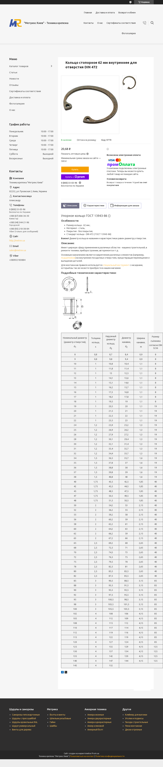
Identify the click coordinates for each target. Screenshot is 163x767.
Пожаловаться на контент (82, 756)
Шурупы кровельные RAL (25, 722)
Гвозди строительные (136, 722)
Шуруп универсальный (23, 726)
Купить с (75, 177)
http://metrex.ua (17, 240)
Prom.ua (95, 753)
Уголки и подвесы (134, 718)
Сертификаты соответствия (121, 23)
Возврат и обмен (127, 12)
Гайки (52, 722)
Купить (75, 169)
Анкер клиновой (95, 726)
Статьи (13, 72)
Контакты (89, 23)
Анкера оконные (95, 714)
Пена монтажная (133, 726)
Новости (14, 78)
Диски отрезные (133, 729)
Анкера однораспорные (99, 722)
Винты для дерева (21, 729)
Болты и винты (57, 714)
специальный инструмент (116, 265)
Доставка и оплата (105, 12)
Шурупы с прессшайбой (24, 718)
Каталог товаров (18, 66)
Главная (88, 12)
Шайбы (53, 726)
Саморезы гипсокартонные (26, 714)
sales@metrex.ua (17, 250)
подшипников (68, 258)
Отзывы (13, 85)
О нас (100, 23)
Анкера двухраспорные (99, 718)
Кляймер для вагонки (136, 714)
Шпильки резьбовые (60, 718)
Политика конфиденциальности (109, 756)
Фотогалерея (129, 33)
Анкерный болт (95, 729)
